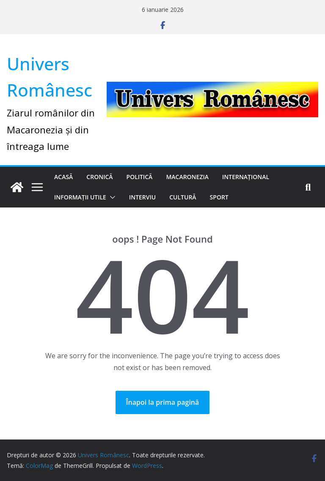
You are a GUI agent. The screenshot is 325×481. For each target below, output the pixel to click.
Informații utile (80, 197)
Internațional (245, 177)
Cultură (182, 197)
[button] (111, 197)
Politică (140, 177)
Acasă (63, 177)
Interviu (142, 197)
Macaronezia (187, 177)
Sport (219, 197)
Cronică (99, 177)
